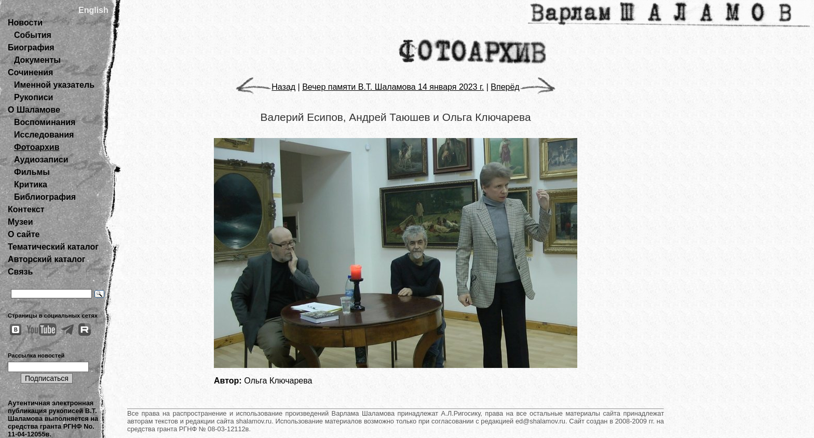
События (32, 35)
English (93, 10)
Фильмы (32, 172)
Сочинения (30, 72)
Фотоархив (36, 147)
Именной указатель (54, 84)
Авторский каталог (46, 259)
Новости (25, 22)
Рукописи (33, 97)
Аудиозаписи (41, 159)
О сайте (23, 234)
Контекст (26, 209)
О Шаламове (34, 109)
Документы (37, 60)
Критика (30, 184)
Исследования (44, 134)
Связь (20, 271)
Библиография (45, 197)
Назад (265, 87)
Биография (31, 47)
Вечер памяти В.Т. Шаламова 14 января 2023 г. (393, 87)
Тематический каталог (53, 246)
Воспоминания (44, 122)
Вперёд (523, 87)
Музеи (20, 221)
